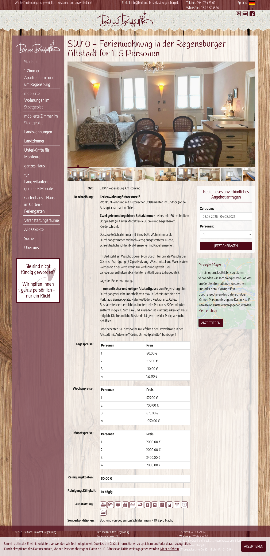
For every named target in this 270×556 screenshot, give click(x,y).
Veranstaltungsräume (41, 220)
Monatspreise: (83, 433)
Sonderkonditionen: (81, 520)
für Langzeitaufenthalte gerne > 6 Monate (40, 181)
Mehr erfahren (207, 310)
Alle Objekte (34, 229)
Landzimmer (34, 140)
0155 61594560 (210, 8)
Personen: (207, 226)
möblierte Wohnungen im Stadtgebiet (36, 99)
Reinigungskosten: (80, 477)
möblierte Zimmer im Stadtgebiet (41, 119)
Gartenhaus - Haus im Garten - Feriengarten (39, 204)
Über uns (31, 247)
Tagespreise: (84, 344)
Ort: (90, 188)
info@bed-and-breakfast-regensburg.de (155, 2)
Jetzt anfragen (226, 246)
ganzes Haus (34, 165)
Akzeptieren (210, 323)
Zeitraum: (207, 208)
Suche (29, 238)
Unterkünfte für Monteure (36, 153)
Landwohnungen (38, 131)
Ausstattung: (84, 504)
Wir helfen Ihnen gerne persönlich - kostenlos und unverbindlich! (53, 2)
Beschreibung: (83, 197)
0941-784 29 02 (206, 2)
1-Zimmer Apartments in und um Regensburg (39, 77)
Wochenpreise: (83, 388)
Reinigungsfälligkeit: (82, 490)
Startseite (31, 61)
